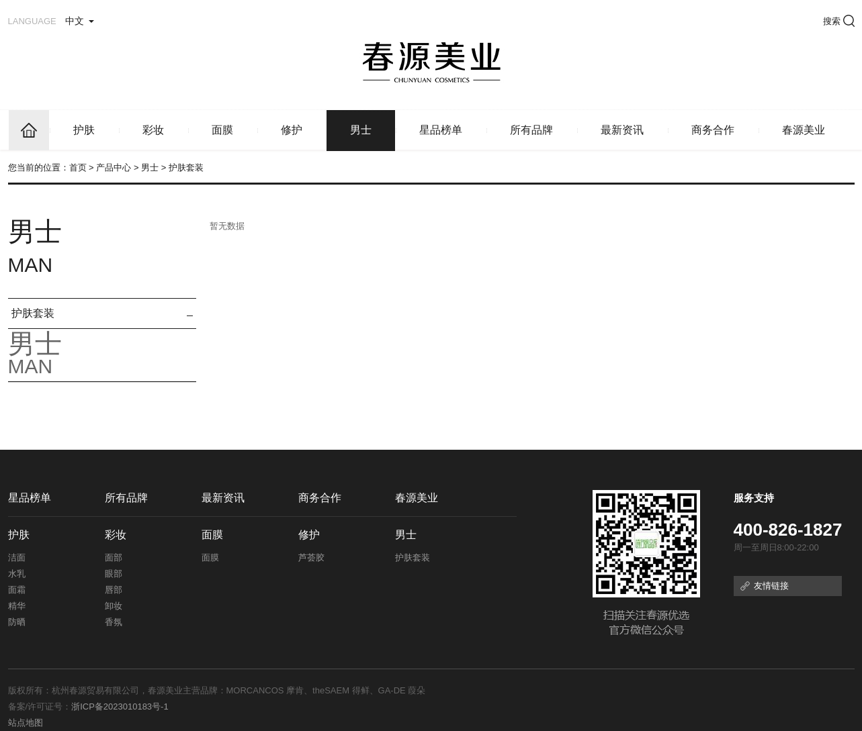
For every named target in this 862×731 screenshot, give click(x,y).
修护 (291, 130)
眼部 (113, 574)
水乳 (17, 574)
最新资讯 (622, 130)
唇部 (113, 590)
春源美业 (803, 130)
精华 (17, 606)
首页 (78, 167)
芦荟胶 (311, 557)
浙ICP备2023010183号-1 (120, 706)
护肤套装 (32, 313)
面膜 (222, 130)
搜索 (839, 21)
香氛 (113, 622)
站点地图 (25, 723)
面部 (113, 557)
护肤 (84, 130)
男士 (361, 130)
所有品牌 (531, 130)
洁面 (17, 557)
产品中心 (113, 167)
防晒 (17, 622)
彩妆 (153, 130)
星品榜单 (440, 130)
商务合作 (712, 130)
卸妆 (113, 606)
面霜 (17, 590)
